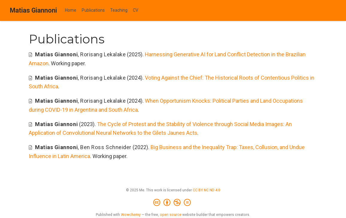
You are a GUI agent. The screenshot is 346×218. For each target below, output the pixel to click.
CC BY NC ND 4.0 (206, 190)
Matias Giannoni (33, 10)
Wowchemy (131, 215)
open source (170, 215)
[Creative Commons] (173, 203)
